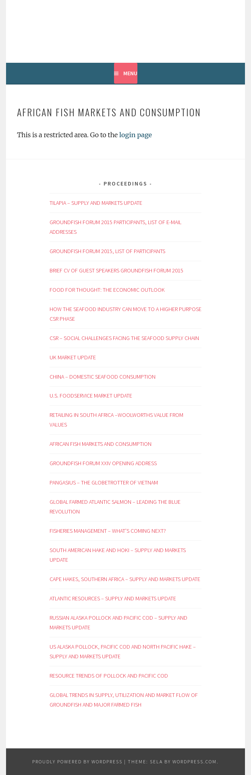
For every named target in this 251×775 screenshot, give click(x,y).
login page (135, 135)
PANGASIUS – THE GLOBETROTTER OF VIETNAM (104, 482)
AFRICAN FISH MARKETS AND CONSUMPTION (100, 443)
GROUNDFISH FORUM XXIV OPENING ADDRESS (103, 463)
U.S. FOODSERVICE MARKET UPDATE (91, 395)
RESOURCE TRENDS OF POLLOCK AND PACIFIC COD (109, 675)
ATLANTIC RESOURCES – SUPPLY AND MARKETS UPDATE (113, 598)
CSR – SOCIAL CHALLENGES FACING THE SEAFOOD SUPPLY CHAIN (124, 338)
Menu (130, 73)
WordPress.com (194, 762)
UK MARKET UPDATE (74, 357)
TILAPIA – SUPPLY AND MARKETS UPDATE (96, 202)
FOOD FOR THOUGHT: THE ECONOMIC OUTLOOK (108, 289)
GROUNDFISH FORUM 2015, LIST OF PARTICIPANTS (107, 251)
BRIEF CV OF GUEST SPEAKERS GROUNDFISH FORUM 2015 (117, 270)
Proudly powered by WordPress (77, 762)
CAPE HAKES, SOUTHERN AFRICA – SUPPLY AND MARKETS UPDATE (125, 579)
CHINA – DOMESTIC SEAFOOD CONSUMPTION (103, 376)
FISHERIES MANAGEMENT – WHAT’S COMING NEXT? (108, 530)
